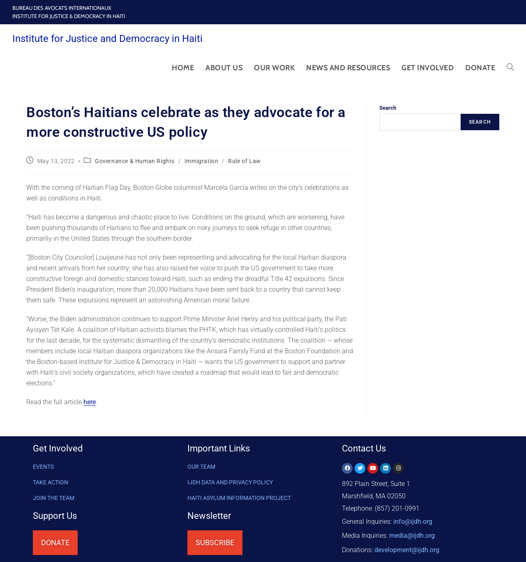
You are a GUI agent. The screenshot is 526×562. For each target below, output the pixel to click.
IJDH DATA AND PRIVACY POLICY (230, 482)
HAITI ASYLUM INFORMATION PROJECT (239, 498)
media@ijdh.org (412, 533)
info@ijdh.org (412, 521)
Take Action (50, 482)
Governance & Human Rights (135, 161)
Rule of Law (244, 161)
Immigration (202, 161)
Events (43, 466)
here (89, 402)
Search (387, 108)
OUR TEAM (201, 466)
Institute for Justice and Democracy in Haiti (107, 38)
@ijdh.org (406, 545)
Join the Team (53, 498)
